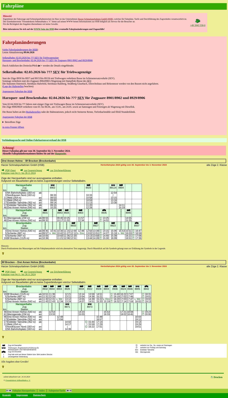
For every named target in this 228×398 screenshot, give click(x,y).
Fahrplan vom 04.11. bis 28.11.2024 (18, 173)
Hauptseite (60, 153)
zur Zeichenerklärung (59, 170)
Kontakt (6, 395)
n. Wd (52, 233)
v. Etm (106, 299)
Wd (136, 352)
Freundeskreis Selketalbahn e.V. (18, 380)
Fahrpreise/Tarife (60, 390)
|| (3, 357)
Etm (136, 350)
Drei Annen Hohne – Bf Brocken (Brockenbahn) (29, 161)
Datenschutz (39, 395)
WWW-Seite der (44, 29)
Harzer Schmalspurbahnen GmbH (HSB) (95, 19)
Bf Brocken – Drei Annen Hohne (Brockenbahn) (29, 262)
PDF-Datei (9, 170)
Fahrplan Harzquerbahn (20, 390)
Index (42, 390)
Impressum (22, 395)
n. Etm (80, 233)
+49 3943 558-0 (197, 24)
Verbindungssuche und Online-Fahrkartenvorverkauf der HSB (34, 140)
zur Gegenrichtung (31, 170)
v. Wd (59, 299)
